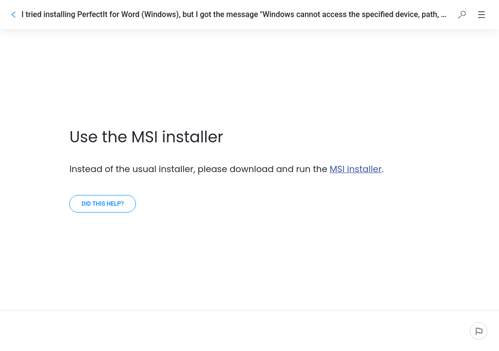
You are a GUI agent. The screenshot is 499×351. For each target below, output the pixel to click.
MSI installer (356, 169)
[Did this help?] (102, 204)
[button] (462, 14)
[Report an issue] (478, 331)
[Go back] (13, 14)
